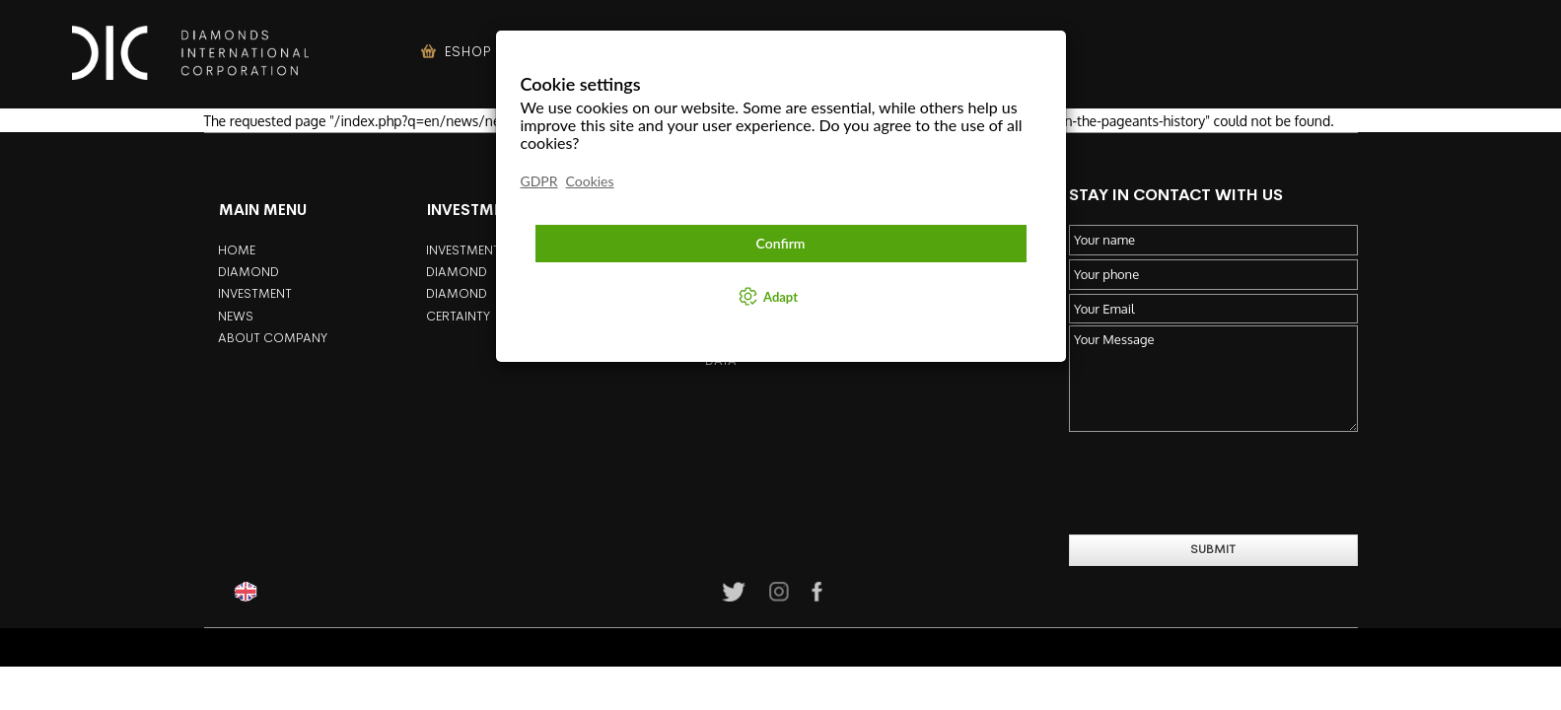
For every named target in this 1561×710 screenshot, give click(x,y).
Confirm (781, 243)
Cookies (590, 181)
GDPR (539, 181)
